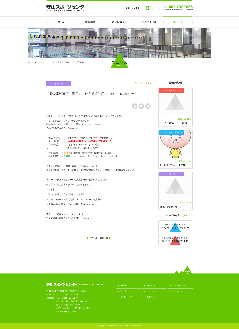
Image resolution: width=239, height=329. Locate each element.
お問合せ (150, 297)
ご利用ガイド (119, 22)
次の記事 (93, 238)
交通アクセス (148, 22)
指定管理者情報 (179, 285)
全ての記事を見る (172, 215)
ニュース (178, 22)
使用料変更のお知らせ (171, 207)
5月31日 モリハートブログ (173, 165)
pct (148, 106)
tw (141, 106)
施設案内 (90, 22)
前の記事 (104, 238)
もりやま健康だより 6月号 (173, 123)
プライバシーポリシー (182, 291)
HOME (61, 22)
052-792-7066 (55, 295)
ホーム (31, 62)
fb (134, 106)
